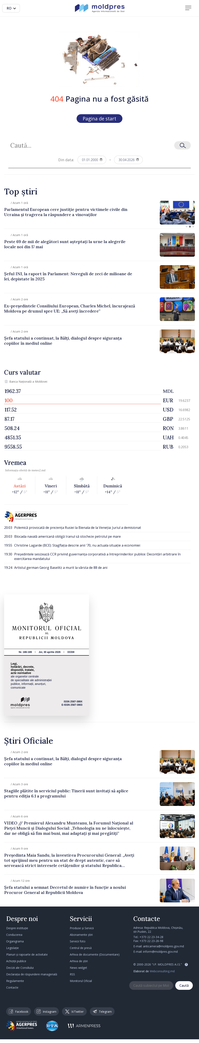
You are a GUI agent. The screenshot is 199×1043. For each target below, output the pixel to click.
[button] (186, 226)
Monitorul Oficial (81, 981)
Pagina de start (99, 118)
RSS (72, 974)
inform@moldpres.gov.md (160, 952)
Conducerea (14, 935)
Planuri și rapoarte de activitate (27, 954)
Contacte (12, 987)
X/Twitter (74, 1012)
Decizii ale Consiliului (20, 968)
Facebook (18, 1011)
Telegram (102, 1011)
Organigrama (15, 941)
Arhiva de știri (79, 961)
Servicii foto (77, 941)
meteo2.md (38, 470)
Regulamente (15, 981)
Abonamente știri (81, 935)
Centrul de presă (81, 948)
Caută (184, 985)
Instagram (46, 1011)
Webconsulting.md (162, 971)
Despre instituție (17, 928)
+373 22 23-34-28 (151, 937)
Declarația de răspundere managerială (31, 974)
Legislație (12, 948)
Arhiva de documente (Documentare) (95, 954)
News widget (78, 968)
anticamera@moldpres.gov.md (163, 946)
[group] (99, 213)
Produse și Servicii (82, 928)
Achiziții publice (16, 961)
